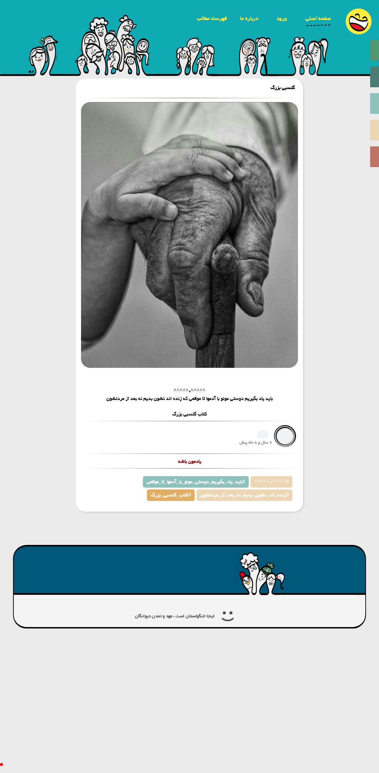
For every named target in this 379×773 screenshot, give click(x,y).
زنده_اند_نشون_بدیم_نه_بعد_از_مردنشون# (244, 495)
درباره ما (249, 18)
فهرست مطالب (212, 18)
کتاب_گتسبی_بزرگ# (171, 495)
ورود (281, 18)
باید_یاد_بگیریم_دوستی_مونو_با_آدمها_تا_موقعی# (196, 482)
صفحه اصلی (318, 18)
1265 (262, 434)
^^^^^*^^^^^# (271, 482)
